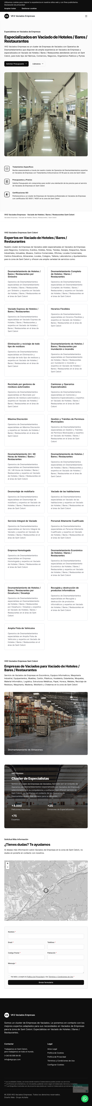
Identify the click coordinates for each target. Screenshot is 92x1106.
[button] (46, 890)
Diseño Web (9, 1097)
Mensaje (12, 963)
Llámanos (38, 64)
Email (11, 942)
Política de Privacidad (35, 977)
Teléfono (51, 942)
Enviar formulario (46, 982)
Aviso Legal (52, 1049)
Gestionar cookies (29, 8)
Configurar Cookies (55, 1065)
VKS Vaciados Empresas (19, 16)
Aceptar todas (10, 8)
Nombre (12, 932)
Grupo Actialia (22, 1097)
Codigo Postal (14, 953)
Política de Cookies (55, 1053)
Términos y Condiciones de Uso (61, 977)
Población (52, 953)
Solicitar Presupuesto (16, 64)
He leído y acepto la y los (42, 977)
